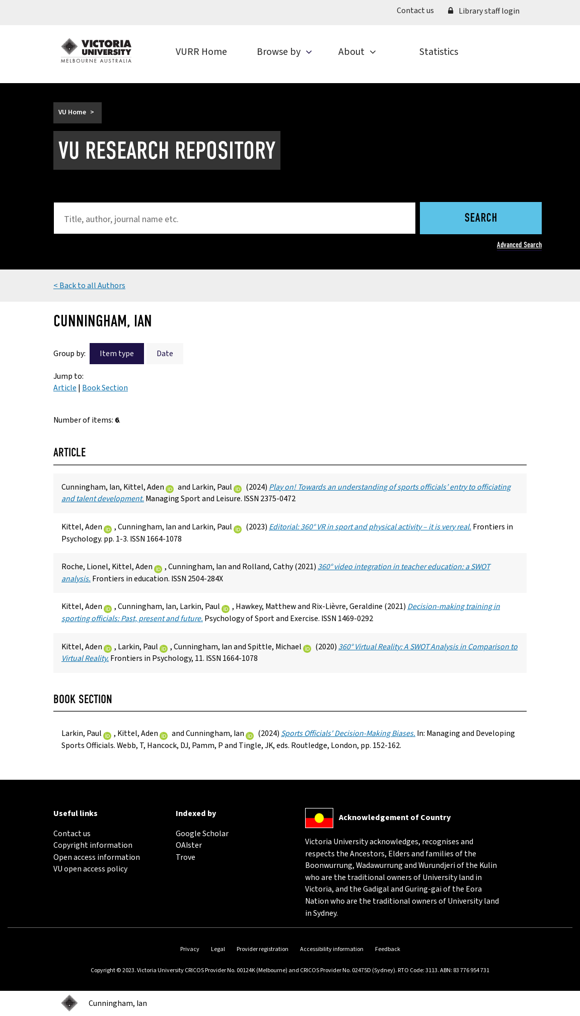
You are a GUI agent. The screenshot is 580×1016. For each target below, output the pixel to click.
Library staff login (484, 11)
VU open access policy (90, 868)
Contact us (419, 10)
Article (65, 387)
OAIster (189, 845)
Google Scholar (202, 833)
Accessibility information (332, 949)
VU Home (72, 112)
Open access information (96, 857)
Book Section (105, 387)
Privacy (189, 949)
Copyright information (92, 845)
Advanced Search (519, 244)
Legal (218, 949)
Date (165, 353)
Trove (185, 857)
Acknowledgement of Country (395, 817)
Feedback (387, 949)
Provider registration (262, 949)
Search (481, 219)
